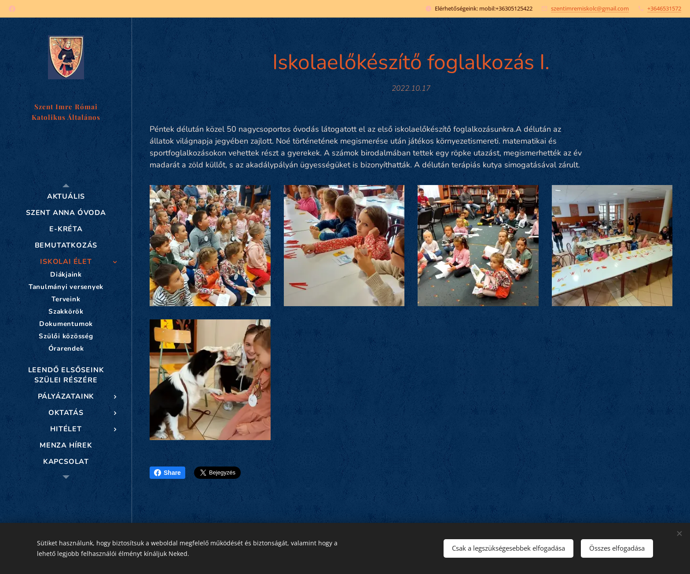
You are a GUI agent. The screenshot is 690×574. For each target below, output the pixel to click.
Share (167, 472)
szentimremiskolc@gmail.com (590, 8)
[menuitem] (66, 197)
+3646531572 (664, 8)
